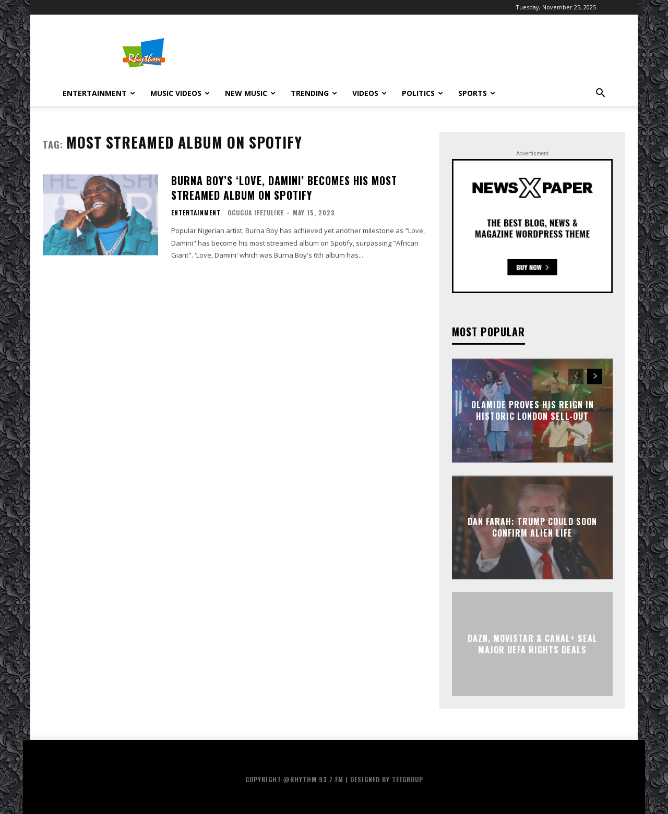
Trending (314, 93)
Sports (476, 93)
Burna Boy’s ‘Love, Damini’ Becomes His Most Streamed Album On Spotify (284, 188)
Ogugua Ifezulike (256, 212)
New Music (250, 93)
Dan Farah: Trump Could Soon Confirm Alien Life (532, 527)
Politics (422, 93)
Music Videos (180, 93)
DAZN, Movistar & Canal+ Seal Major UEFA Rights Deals (533, 643)
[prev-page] (575, 376)
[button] (600, 94)
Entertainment (99, 93)
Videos (369, 93)
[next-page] (594, 376)
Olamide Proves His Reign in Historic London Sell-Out (532, 410)
